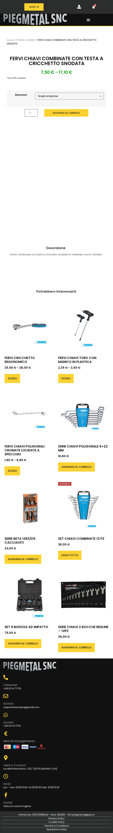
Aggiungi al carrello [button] (76, 467)
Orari (7, 784)
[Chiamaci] (5, 677)
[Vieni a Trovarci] (5, 757)
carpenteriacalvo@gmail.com (21, 707)
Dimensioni (21, 95)
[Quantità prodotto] (31, 113)
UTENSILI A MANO (25, 40)
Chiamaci (10, 685)
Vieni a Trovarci (14, 765)
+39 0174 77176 (12, 688)
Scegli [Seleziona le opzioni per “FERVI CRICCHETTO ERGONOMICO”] (12, 378)
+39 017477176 (12, 726)
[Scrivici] (5, 696)
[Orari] (5, 776)
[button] (88, 20)
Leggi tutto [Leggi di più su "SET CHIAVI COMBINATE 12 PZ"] (69, 555)
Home (10, 40)
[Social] (5, 795)
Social (7, 802)
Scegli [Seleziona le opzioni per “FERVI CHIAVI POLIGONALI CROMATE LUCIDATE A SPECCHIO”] (12, 471)
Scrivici (8, 703)
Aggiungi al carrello (66, 112)
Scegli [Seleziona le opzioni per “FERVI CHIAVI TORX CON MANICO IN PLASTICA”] (65, 378)
